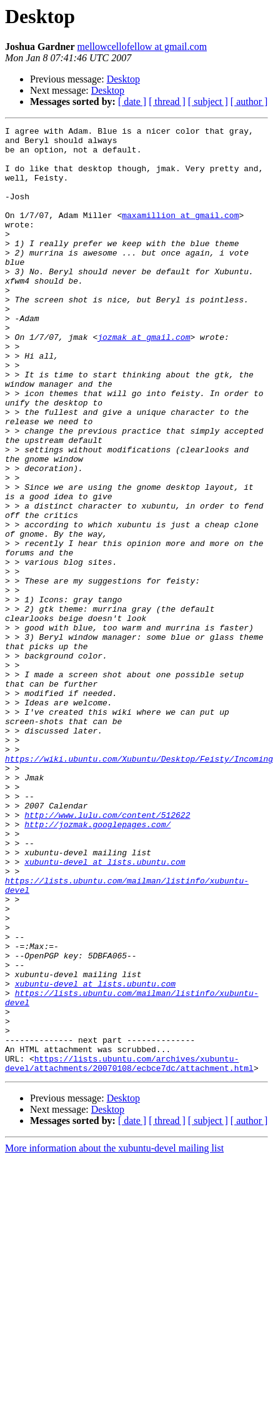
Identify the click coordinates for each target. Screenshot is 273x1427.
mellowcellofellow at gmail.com (142, 46)
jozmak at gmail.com (143, 379)
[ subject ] (208, 101)
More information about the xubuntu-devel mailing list (114, 1337)
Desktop (123, 79)
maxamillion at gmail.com (180, 233)
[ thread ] (167, 101)
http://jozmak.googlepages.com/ (97, 964)
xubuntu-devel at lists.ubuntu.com (104, 1009)
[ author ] (249, 101)
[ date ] (132, 101)
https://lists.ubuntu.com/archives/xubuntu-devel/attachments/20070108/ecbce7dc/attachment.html (129, 1251)
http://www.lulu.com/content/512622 (107, 953)
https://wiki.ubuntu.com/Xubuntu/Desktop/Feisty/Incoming (139, 886)
